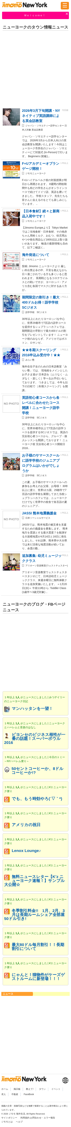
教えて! (29, 1089)
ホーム (4, 1089)
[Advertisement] (35, 68)
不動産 (14, 1094)
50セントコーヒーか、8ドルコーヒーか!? (37, 770)
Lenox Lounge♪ (26, 850)
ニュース (8, 993)
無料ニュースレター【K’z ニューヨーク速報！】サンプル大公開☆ (34, 880)
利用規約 (25, 1117)
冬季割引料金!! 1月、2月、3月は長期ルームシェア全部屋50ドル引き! (34, 914)
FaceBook (29, 1094)
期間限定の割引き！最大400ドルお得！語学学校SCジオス (40, 302)
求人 (3, 1094)
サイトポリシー (9, 1117)
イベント (55, 1089)
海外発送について (35, 255)
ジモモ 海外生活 (17, 1113)
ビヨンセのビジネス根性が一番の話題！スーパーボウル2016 (34, 738)
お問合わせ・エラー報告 (43, 1117)
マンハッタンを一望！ (32, 708)
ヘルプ (19, 1121)
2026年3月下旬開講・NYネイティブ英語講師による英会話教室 (41, 116)
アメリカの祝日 (26, 824)
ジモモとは (7, 1121)
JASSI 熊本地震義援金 (39, 513)
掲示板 (17, 1089)
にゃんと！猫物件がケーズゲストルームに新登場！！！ (38, 976)
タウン (42, 1089)
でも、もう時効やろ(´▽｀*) (37, 798)
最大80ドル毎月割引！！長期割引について (38, 946)
